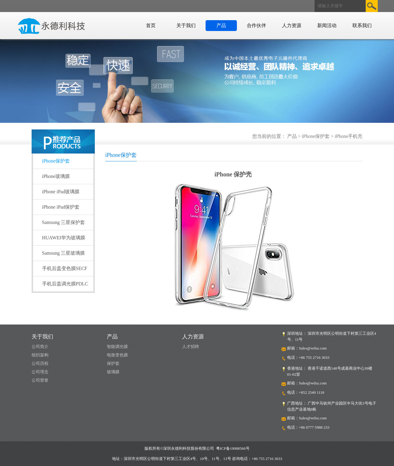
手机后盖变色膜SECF (64, 268)
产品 (221, 25)
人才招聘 (190, 346)
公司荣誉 (40, 380)
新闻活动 (327, 25)
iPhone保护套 (56, 160)
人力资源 (291, 25)
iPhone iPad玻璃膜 (61, 191)
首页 (151, 25)
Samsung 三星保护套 (63, 222)
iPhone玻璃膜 (56, 176)
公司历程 (40, 363)
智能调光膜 (117, 346)
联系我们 (362, 25)
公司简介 (40, 346)
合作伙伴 (256, 25)
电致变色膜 (117, 355)
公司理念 (40, 372)
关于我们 (186, 25)
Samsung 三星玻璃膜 (63, 253)
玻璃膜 (113, 372)
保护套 (113, 363)
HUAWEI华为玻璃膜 (63, 237)
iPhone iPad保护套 (61, 207)
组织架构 (40, 355)
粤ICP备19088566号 (233, 448)
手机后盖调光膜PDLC (65, 283)
